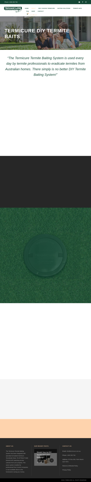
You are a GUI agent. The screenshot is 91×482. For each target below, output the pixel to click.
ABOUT (33, 8)
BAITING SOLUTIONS (64, 8)
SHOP (33, 11)
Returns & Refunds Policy (70, 466)
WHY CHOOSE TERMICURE (46, 8)
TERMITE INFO (77, 8)
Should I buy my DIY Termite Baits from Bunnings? (44, 454)
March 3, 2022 (42, 460)
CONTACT (41, 11)
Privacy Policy (66, 470)
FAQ (27, 11)
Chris (40, 462)
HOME (27, 8)
